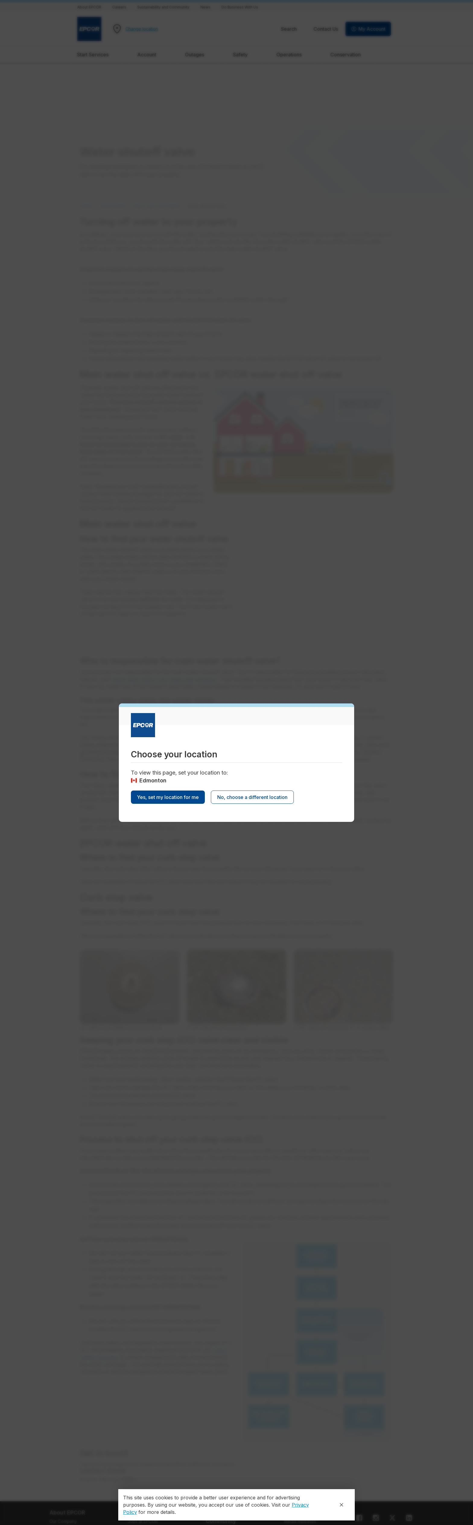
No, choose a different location (252, 797)
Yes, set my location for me (168, 797)
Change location (141, 29)
